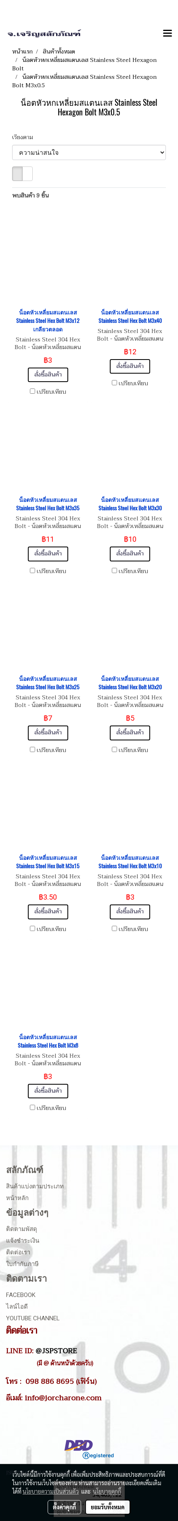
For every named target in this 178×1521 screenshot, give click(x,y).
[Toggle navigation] (167, 34)
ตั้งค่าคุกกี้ (64, 1507)
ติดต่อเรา (18, 1252)
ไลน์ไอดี (17, 1306)
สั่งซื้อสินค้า (48, 374)
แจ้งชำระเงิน (22, 1240)
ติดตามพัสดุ (21, 1229)
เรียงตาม (25, 137)
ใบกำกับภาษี (22, 1264)
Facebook (21, 1295)
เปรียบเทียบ (51, 392)
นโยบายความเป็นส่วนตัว (51, 1491)
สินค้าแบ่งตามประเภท (35, 1186)
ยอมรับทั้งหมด (108, 1507)
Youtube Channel (33, 1318)
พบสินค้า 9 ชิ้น (30, 195)
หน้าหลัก (17, 1198)
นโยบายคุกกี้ (107, 1491)
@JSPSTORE (56, 1350)
